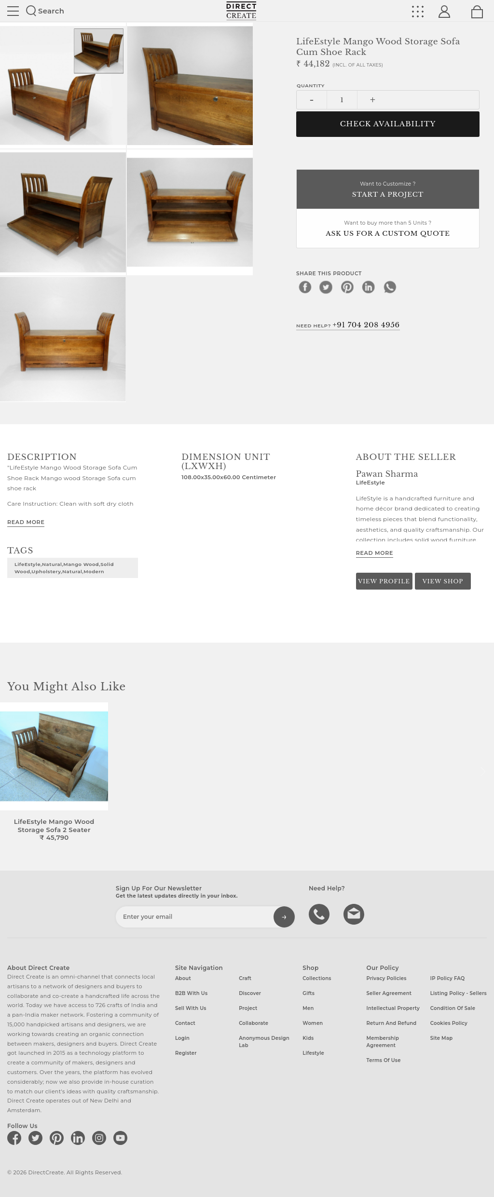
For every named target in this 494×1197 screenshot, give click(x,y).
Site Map (441, 1038)
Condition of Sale (452, 1008)
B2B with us (191, 993)
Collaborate (253, 1023)
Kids (308, 1038)
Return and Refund (392, 1023)
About (183, 978)
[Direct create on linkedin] (79, 1137)
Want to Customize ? (388, 190)
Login (182, 1038)
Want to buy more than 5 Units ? (388, 229)
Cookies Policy (448, 1023)
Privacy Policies (387, 978)
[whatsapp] (389, 287)
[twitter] (326, 287)
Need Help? (348, 325)
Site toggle (13, 11)
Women (312, 1023)
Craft (245, 978)
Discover (250, 993)
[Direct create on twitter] (37, 1137)
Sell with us (190, 1008)
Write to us (355, 913)
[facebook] (305, 287)
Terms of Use (384, 1060)
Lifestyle (313, 1053)
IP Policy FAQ (447, 978)
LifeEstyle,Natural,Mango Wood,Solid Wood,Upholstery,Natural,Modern (64, 567)
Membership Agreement (383, 1042)
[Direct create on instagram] (101, 1137)
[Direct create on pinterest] (58, 1137)
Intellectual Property (393, 1008)
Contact (185, 1023)
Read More (25, 522)
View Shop (443, 581)
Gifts (308, 993)
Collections (316, 978)
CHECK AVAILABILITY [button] (388, 124)
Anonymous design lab (264, 1042)
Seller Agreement (389, 993)
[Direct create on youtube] (122, 1137)
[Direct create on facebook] (16, 1137)
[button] (482, 771)
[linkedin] (368, 287)
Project (248, 1008)
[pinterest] (347, 287)
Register (186, 1053)
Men (308, 1008)
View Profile (384, 581)
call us (320, 913)
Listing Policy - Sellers (458, 993)
